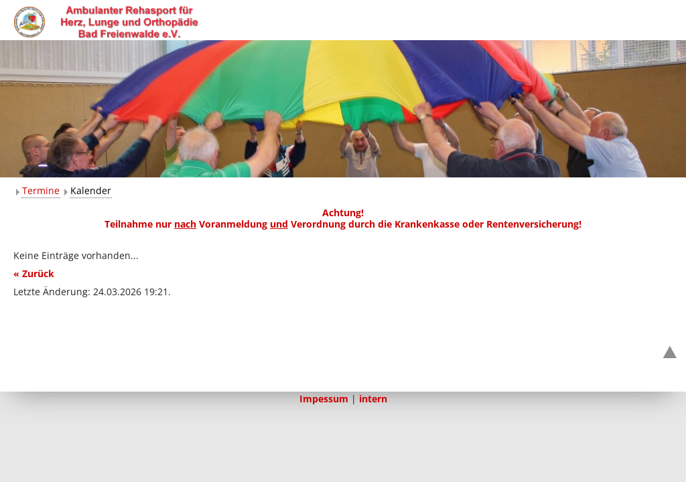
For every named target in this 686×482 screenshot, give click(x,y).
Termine (41, 190)
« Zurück (33, 273)
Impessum (323, 398)
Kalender (90, 190)
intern (373, 398)
